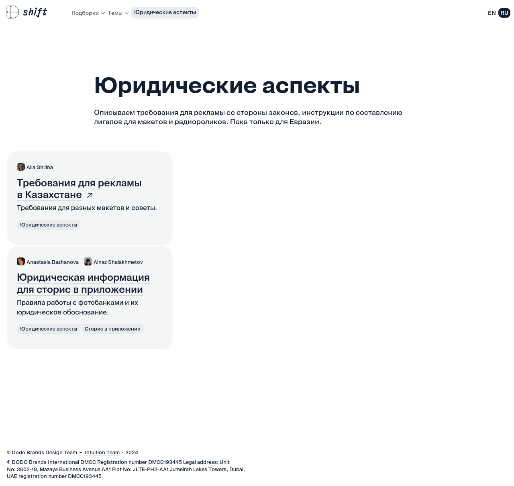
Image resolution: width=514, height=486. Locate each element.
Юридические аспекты (165, 12)
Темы (118, 13)
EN (492, 13)
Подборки (87, 13)
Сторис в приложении (113, 329)
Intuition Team (102, 452)
